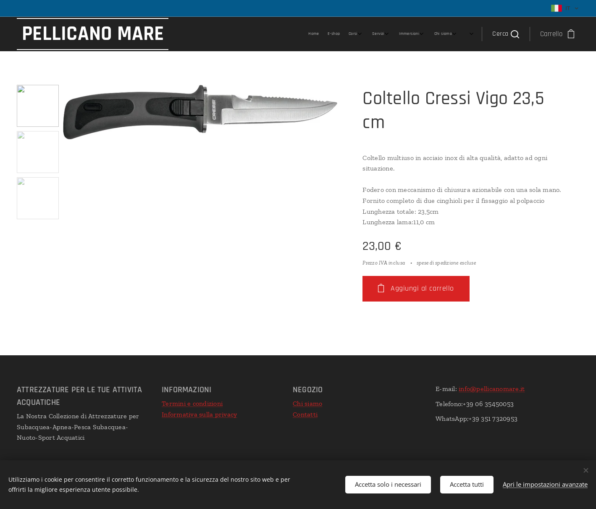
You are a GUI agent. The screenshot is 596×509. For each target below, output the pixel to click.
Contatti (305, 414)
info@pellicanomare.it (492, 389)
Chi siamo (307, 403)
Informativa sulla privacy (199, 414)
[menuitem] (381, 34)
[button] (505, 34)
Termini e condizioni (192, 403)
